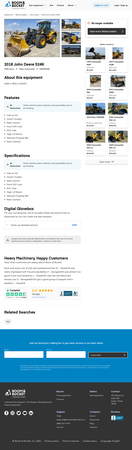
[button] (32, 38)
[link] (15, 5)
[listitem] (95, 59)
